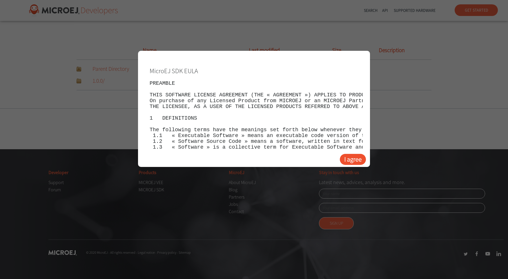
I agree (353, 159)
